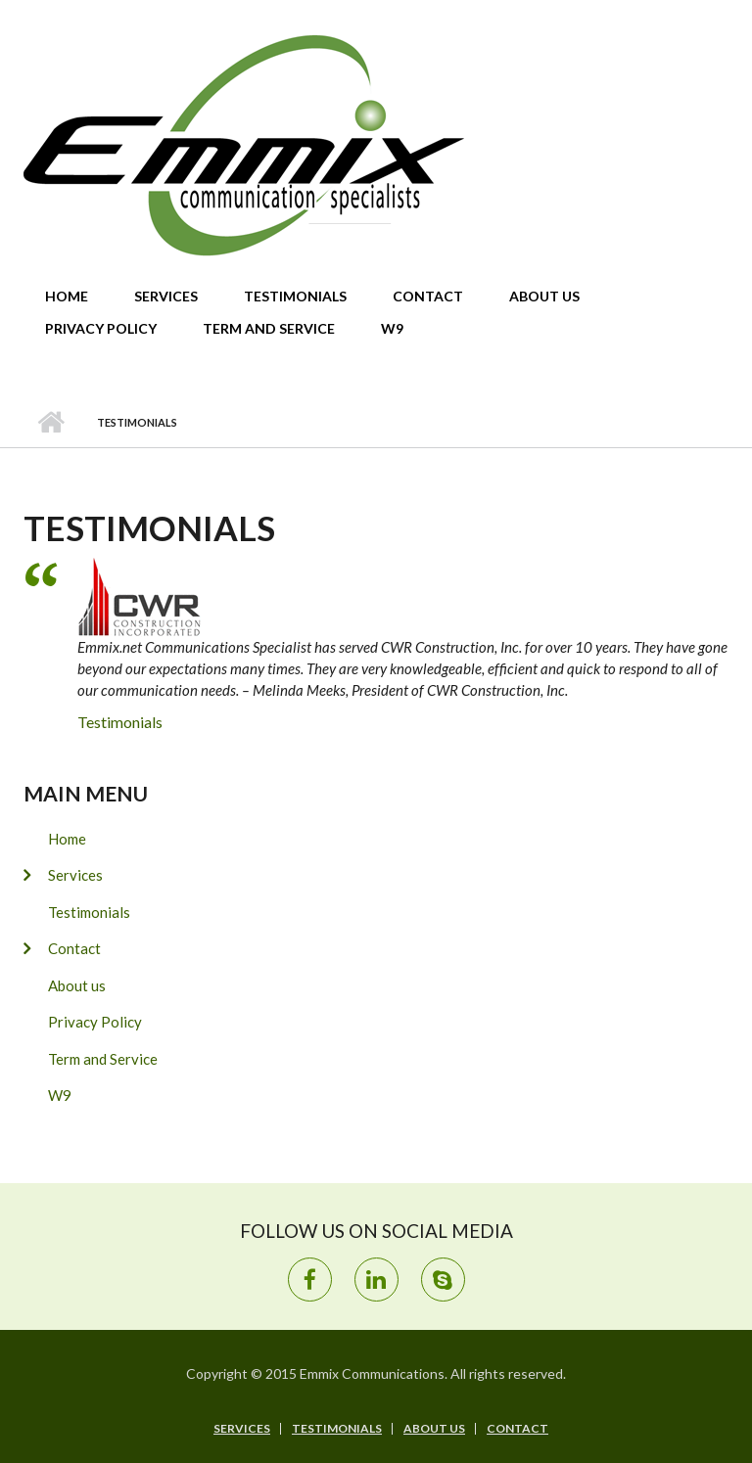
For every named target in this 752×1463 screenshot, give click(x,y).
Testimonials (295, 296)
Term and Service (269, 328)
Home (66, 296)
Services (166, 296)
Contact (428, 296)
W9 (392, 328)
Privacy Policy (101, 328)
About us (544, 296)
